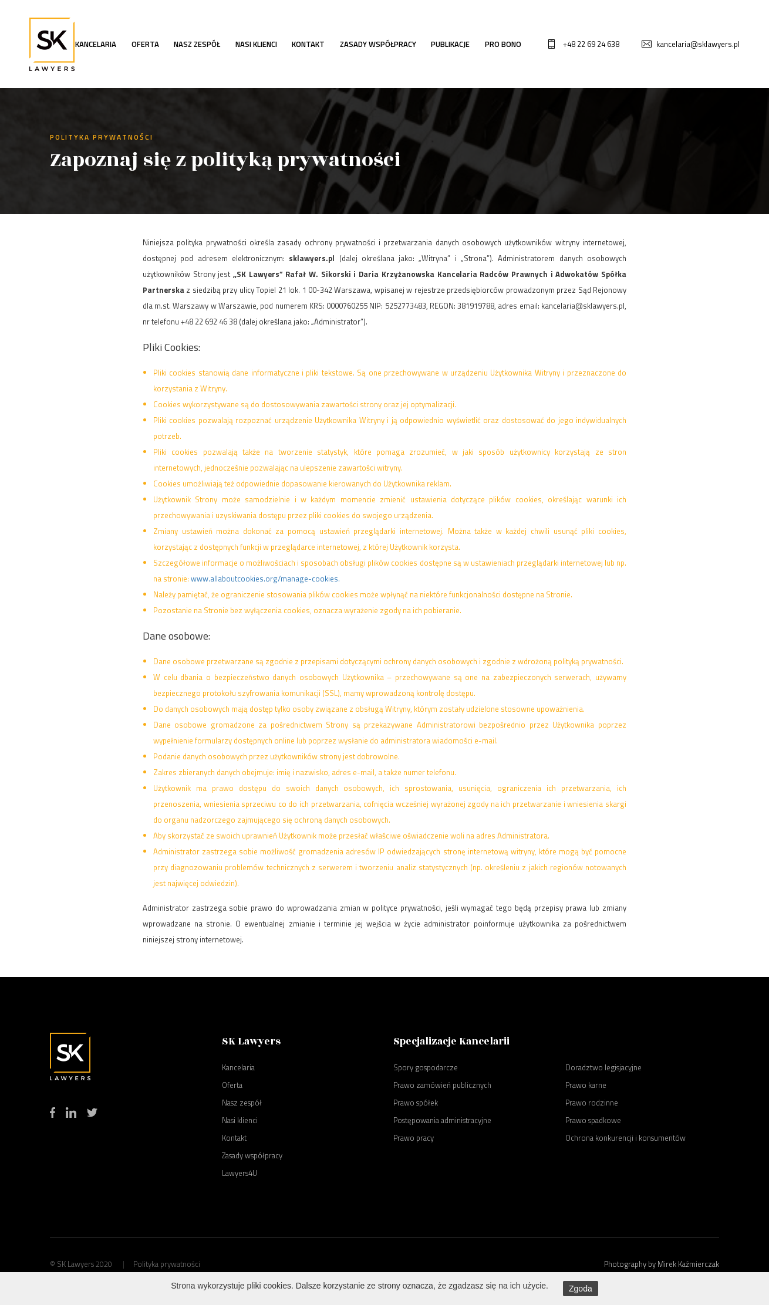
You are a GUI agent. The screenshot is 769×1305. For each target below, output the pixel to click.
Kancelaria (95, 44)
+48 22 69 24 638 (591, 44)
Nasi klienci (256, 44)
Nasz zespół (197, 44)
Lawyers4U (239, 1173)
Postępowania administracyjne (442, 1120)
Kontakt (308, 44)
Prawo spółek (415, 1102)
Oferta (145, 44)
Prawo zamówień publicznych (442, 1085)
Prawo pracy (413, 1138)
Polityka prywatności (166, 1264)
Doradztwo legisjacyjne (603, 1067)
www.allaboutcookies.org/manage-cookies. (265, 578)
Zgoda (580, 1288)
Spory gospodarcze (425, 1067)
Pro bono (503, 44)
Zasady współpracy (378, 44)
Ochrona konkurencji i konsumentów (625, 1138)
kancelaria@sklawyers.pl (698, 44)
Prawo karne (585, 1085)
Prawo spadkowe (593, 1120)
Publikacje (450, 44)
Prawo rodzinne (591, 1102)
